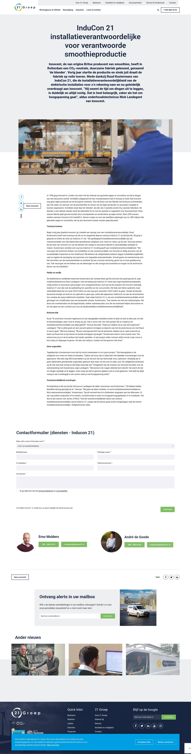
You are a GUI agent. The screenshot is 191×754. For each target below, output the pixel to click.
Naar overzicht (32, 206)
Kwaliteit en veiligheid (114, 3)
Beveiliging (68, 10)
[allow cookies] (144, 742)
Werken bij (99, 719)
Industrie (80, 10)
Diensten (71, 727)
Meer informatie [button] (53, 745)
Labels (70, 723)
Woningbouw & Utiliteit (49, 10)
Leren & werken (93, 10)
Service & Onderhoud (155, 3)
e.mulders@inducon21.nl (68, 547)
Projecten (71, 731)
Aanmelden (107, 618)
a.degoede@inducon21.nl (154, 549)
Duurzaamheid (135, 3)
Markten (71, 719)
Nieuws (98, 723)
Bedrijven (97, 3)
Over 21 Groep (82, 3)
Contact (172, 3)
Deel (21, 216)
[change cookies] (165, 742)
